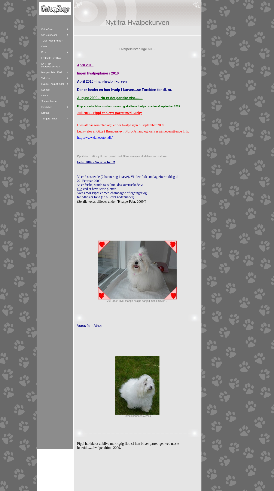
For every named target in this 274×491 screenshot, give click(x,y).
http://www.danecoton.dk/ (95, 137)
